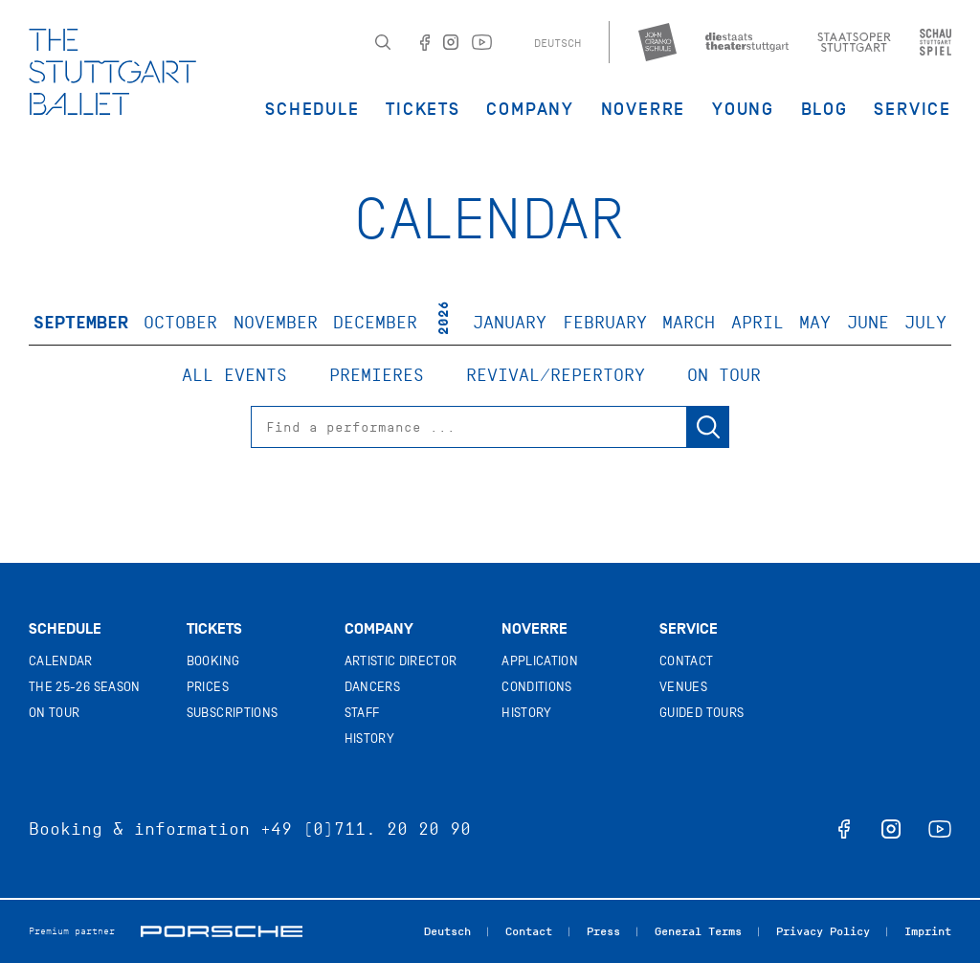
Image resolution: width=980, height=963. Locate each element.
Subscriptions (232, 712)
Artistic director (401, 661)
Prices (208, 687)
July (925, 322)
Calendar (61, 661)
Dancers (372, 687)
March (688, 322)
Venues (683, 687)
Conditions (536, 687)
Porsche (221, 931)
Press (603, 931)
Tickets (423, 109)
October (180, 322)
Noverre (643, 109)
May (815, 322)
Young (743, 109)
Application (539, 661)
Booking (213, 661)
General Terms (698, 931)
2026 (443, 318)
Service (912, 109)
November (276, 322)
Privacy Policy (823, 931)
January (509, 322)
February (605, 322)
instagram (891, 829)
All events (234, 375)
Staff (362, 712)
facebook (844, 829)
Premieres (376, 375)
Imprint (927, 931)
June (868, 322)
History (369, 738)
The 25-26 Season (85, 687)
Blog (824, 109)
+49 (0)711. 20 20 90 (365, 829)
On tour (724, 375)
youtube (939, 829)
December (375, 322)
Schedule (312, 109)
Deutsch (557, 43)
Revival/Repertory (555, 375)
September (80, 322)
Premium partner (72, 931)
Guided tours (701, 712)
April (757, 322)
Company (530, 109)
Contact (686, 661)
